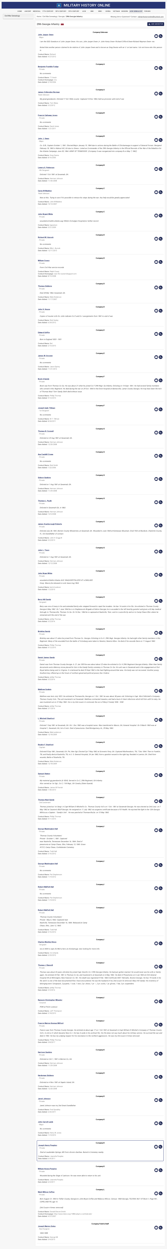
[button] (81, 34)
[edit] (160, 36)
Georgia (61, 16)
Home (39, 16)
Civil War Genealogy (50, 16)
